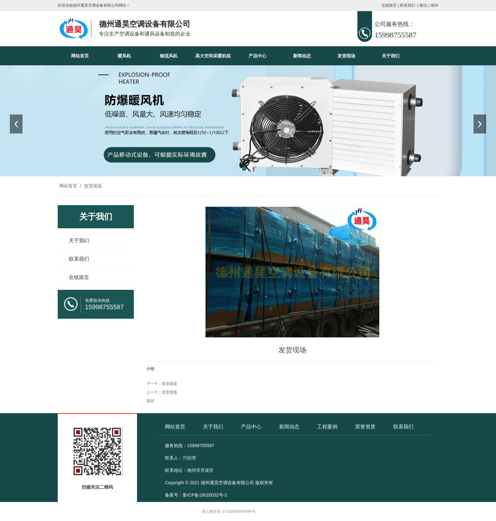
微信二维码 (428, 5)
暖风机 (124, 55)
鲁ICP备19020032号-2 (205, 495)
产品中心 (257, 55)
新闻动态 (302, 55)
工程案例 (327, 426)
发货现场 (346, 55)
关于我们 (391, 55)
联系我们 (407, 5)
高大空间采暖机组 (213, 55)
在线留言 (389, 5)
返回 (150, 401)
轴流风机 (169, 55)
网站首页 (80, 55)
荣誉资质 (365, 426)
